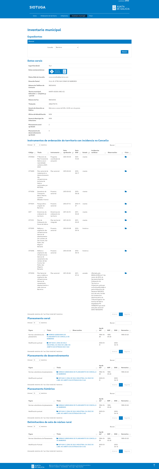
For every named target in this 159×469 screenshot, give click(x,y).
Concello (50, 47)
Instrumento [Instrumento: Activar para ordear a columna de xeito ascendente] (55, 152)
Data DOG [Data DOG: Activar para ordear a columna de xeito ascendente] (76, 151)
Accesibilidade (64, 466)
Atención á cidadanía (54, 466)
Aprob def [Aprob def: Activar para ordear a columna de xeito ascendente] (101, 329)
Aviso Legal (72, 466)
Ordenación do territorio (49, 16)
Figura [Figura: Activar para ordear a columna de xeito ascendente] (30, 330)
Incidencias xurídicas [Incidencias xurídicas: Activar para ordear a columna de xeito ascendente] (95, 151)
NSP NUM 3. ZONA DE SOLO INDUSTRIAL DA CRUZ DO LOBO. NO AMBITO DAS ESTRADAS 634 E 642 (58, 345)
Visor (91, 16)
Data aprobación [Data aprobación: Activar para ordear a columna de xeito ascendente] (67, 151)
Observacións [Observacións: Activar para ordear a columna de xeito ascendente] (112, 152)
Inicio (35, 16)
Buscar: (121, 145)
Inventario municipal (78, 16)
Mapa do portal (79, 466)
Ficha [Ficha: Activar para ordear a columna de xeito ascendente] (126, 152)
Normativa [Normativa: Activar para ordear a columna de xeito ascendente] (124, 330)
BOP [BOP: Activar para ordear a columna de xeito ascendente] (108, 330)
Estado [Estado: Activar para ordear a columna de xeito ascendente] (85, 152)
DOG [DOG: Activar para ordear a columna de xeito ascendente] (115, 330)
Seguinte (127, 314)
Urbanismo (64, 16)
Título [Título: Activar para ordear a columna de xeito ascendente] (39, 152)
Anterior (114, 314)
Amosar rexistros (37, 145)
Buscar (124, 52)
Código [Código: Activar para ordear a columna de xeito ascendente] (30, 152)
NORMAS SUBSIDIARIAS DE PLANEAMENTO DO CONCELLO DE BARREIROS (58, 337)
